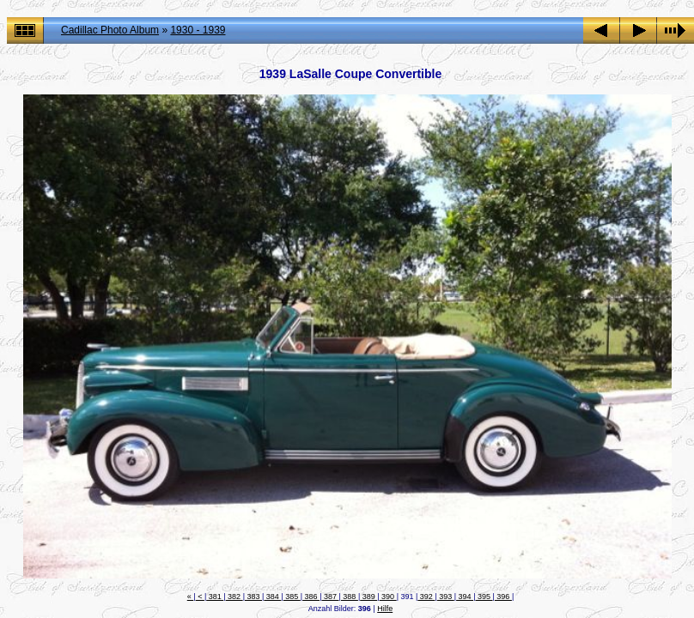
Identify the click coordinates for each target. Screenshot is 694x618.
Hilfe (385, 608)
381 (214, 596)
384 (272, 596)
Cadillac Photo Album (110, 30)
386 (311, 596)
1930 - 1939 (197, 30)
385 (292, 596)
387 (329, 596)
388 (349, 596)
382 (234, 596)
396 (503, 596)
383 (253, 596)
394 (464, 596)
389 (368, 596)
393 (445, 596)
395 (483, 596)
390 (388, 596)
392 (426, 596)
